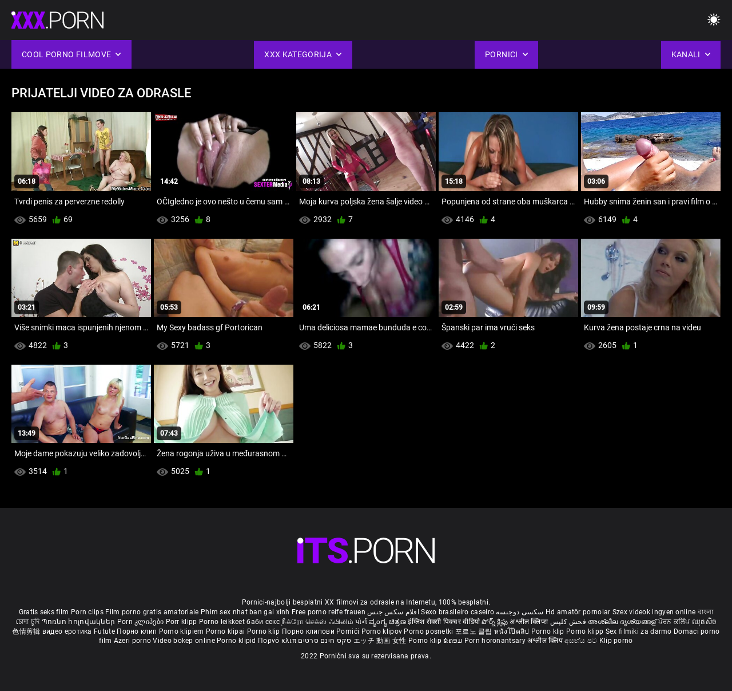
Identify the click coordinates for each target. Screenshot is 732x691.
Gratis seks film (44, 612)
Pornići (348, 631)
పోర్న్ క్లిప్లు (496, 622)
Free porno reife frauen (328, 612)
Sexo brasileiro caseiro (457, 612)
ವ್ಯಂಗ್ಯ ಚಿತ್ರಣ (388, 622)
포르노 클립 (474, 631)
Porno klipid (237, 641)
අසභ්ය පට (581, 641)
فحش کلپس (569, 622)
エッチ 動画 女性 (380, 641)
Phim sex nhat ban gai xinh (245, 612)
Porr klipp (182, 622)
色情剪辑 (27, 631)
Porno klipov (382, 631)
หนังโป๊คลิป (512, 631)
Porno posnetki (429, 631)
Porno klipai (226, 631)
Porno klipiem (182, 631)
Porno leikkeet (223, 622)
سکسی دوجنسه (519, 612)
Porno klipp (586, 631)
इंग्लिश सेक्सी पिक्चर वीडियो (444, 622)
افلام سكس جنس (393, 612)
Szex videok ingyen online (654, 612)
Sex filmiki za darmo (639, 631)
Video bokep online (183, 641)
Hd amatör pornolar (578, 612)
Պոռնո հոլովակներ (79, 622)
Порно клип (137, 631)
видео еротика (67, 631)
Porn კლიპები (141, 622)
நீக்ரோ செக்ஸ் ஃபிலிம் (317, 622)
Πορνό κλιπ (278, 641)
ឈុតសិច (704, 622)
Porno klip (264, 631)
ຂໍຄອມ (453, 641)
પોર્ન (361, 622)
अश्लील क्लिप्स (530, 622)
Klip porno (616, 641)
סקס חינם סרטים (324, 641)
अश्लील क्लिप (545, 641)
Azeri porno (133, 641)
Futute (104, 631)
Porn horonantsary (495, 641)
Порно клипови (309, 631)
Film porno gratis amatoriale (151, 612)
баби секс (263, 622)
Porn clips (88, 612)
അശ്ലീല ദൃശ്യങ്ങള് (623, 622)
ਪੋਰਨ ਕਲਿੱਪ (675, 622)
